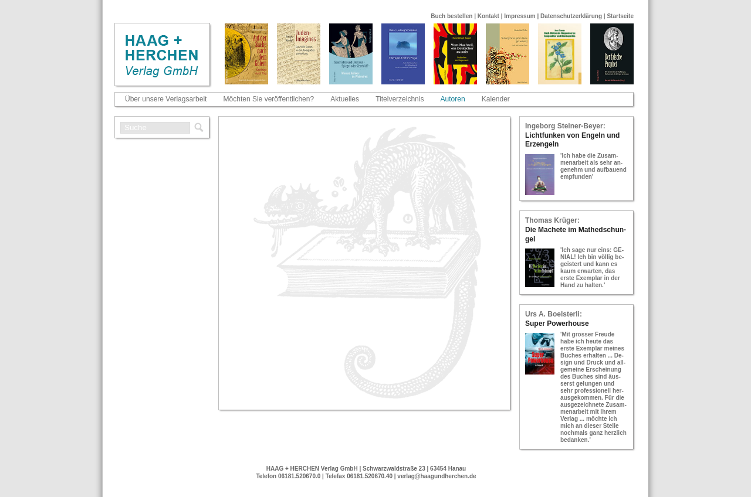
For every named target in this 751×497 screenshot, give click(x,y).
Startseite (620, 16)
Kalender (496, 99)
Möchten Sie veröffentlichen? (269, 99)
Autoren (453, 99)
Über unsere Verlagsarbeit (166, 99)
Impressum (519, 16)
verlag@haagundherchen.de (436, 476)
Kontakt (488, 16)
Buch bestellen (451, 16)
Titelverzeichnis (400, 99)
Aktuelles (344, 99)
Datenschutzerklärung (571, 16)
